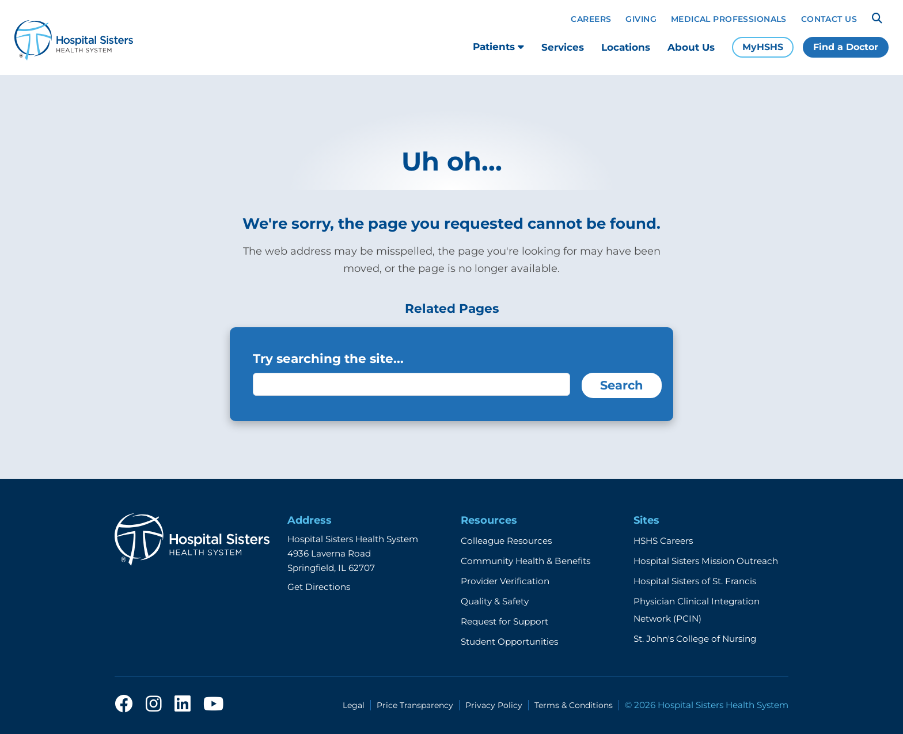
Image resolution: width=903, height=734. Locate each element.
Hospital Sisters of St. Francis (694, 581)
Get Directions (318, 586)
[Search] (877, 18)
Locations (625, 47)
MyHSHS (762, 46)
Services (562, 47)
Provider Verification (505, 581)
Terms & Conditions (573, 705)
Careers (591, 19)
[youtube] (213, 704)
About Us (691, 47)
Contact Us (829, 19)
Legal (354, 705)
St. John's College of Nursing (694, 638)
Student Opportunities (509, 641)
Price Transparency (415, 705)
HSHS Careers (663, 540)
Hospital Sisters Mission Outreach (705, 560)
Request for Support (504, 621)
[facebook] (124, 704)
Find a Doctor (845, 46)
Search (621, 385)
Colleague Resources (506, 540)
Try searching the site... (328, 358)
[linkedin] (182, 704)
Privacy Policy (493, 705)
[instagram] (154, 704)
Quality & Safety (495, 601)
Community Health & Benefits (525, 560)
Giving (641, 19)
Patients (498, 46)
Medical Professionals (729, 19)
